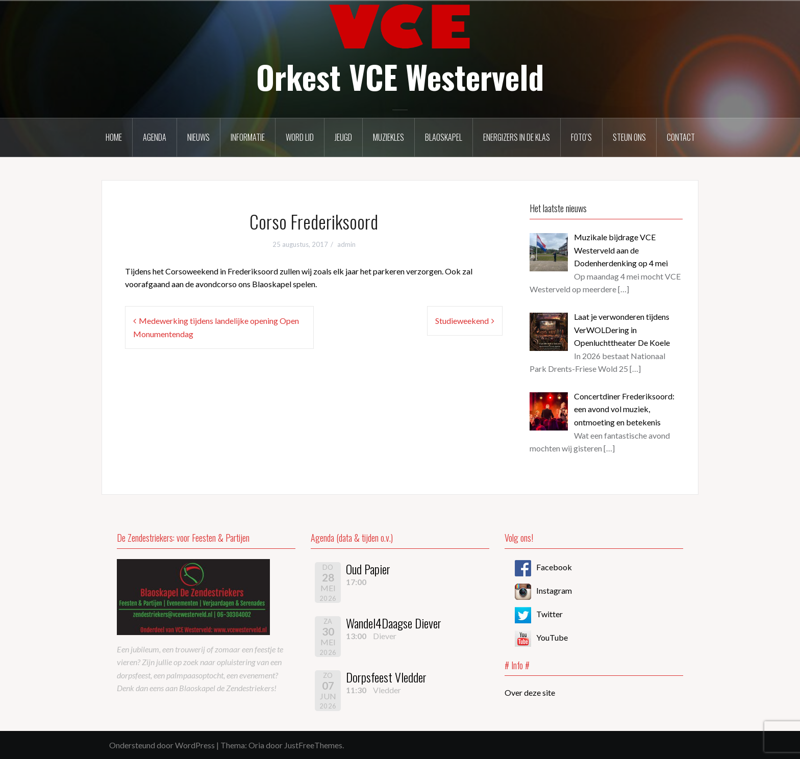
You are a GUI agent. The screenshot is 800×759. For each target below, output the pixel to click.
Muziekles (388, 137)
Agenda (154, 137)
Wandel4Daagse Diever (393, 623)
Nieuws (198, 137)
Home (114, 137)
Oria (256, 745)
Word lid (300, 137)
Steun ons (629, 137)
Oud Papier (368, 569)
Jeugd (343, 137)
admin (346, 244)
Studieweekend (462, 320)
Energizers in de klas (516, 137)
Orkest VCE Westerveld (400, 76)
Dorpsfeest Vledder (386, 677)
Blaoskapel (443, 137)
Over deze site (530, 692)
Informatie (248, 137)
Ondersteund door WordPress (162, 745)
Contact (681, 137)
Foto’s (581, 137)
